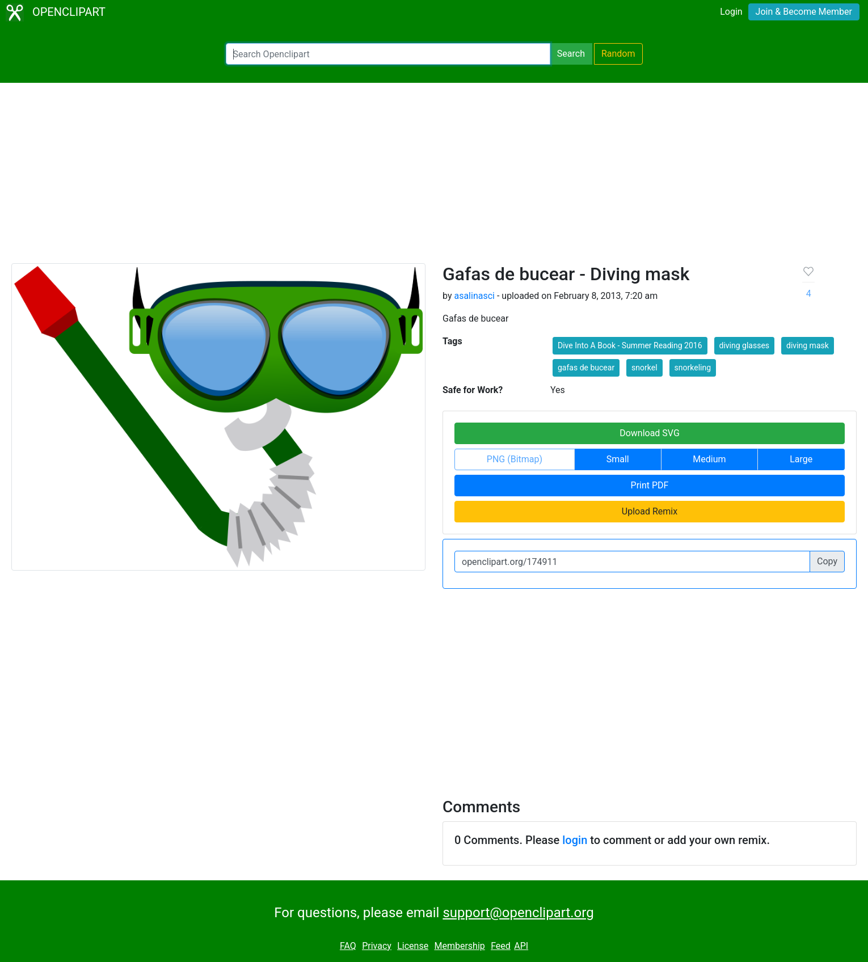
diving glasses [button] (744, 345)
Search (571, 53)
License (412, 945)
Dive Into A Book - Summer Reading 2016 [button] (630, 345)
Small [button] (617, 459)
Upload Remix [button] (649, 511)
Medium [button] (709, 459)
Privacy (376, 945)
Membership (459, 945)
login (574, 840)
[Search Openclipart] (388, 54)
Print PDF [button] (650, 485)
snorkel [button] (644, 367)
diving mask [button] (807, 345)
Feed (501, 945)
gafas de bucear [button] (586, 367)
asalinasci (474, 295)
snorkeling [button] (693, 367)
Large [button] (801, 459)
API (521, 945)
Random (618, 53)
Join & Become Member (804, 11)
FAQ (348, 945)
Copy (827, 561)
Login (731, 11)
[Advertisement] (434, 178)
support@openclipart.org (518, 913)
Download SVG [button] (650, 433)
